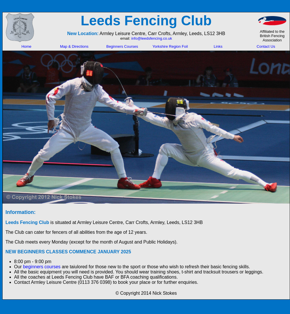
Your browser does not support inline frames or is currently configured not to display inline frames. (146, 27)
